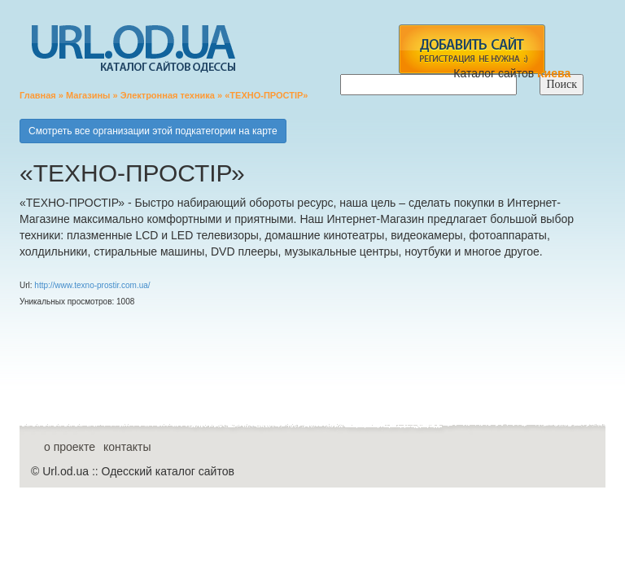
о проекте (69, 446)
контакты (127, 446)
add (471, 49)
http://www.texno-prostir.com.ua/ (92, 285)
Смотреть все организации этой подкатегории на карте (153, 131)
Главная (38, 95)
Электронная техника (167, 95)
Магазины (88, 95)
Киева (555, 73)
